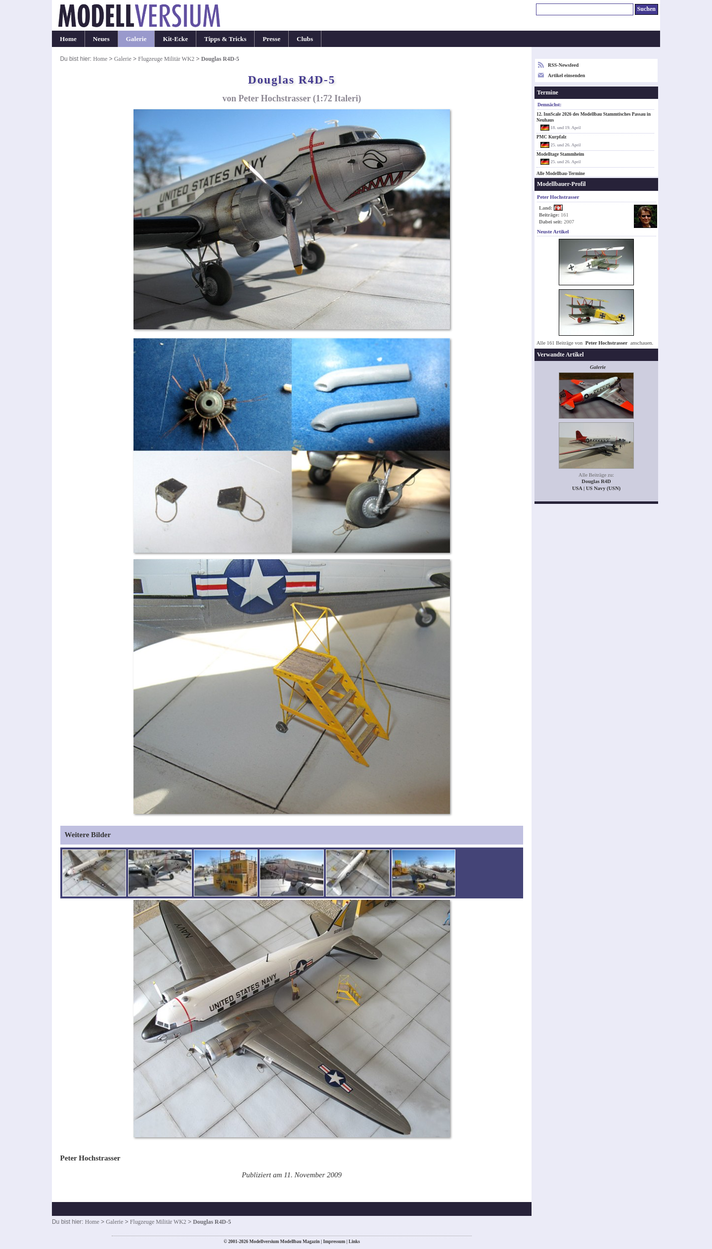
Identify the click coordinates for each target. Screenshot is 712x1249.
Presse (271, 39)
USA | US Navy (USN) (596, 488)
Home (68, 39)
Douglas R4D (596, 481)
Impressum (334, 1241)
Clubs (305, 39)
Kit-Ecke (175, 39)
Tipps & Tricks (225, 39)
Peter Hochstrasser (606, 343)
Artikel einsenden (566, 75)
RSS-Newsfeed (563, 65)
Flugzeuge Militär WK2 (166, 58)
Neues (101, 39)
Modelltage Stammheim (560, 154)
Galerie (136, 39)
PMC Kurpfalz (551, 136)
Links (354, 1241)
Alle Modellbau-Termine (560, 173)
